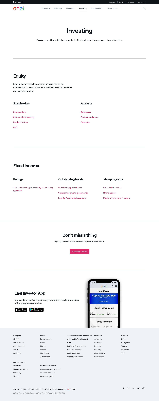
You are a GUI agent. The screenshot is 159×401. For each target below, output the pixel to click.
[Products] (25, 342)
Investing (83, 9)
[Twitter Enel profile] (128, 388)
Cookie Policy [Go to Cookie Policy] (47, 389)
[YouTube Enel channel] (138, 388)
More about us (19, 362)
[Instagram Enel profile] (143, 388)
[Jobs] (133, 353)
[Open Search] (144, 8)
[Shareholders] (20, 112)
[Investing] (106, 349)
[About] (25, 339)
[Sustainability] (106, 353)
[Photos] (52, 346)
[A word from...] (52, 357)
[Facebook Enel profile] (123, 388)
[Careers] (133, 339)
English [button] (71, 389)
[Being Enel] (133, 342)
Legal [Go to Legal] (24, 389)
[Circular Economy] (79, 349)
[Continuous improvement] (52, 369)
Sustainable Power (48, 366)
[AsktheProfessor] (52, 373)
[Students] (133, 349)
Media (121, 2)
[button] (18, 2)
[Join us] (25, 349)
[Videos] (52, 349)
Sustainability (96, 8)
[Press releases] (52, 339)
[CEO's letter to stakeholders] (79, 346)
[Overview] (106, 339)
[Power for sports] (52, 376)
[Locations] (25, 366)
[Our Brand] (52, 353)
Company (112, 2)
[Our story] (25, 373)
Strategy (58, 8)
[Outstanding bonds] (71, 187)
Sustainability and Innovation (79, 336)
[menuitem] (123, 388)
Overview (46, 8)
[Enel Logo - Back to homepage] (18, 8)
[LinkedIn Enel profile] (133, 388)
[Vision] (25, 376)
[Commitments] (25, 346)
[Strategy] (106, 342)
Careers (141, 2)
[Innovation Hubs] (79, 353)
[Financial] (106, 346)
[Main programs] (113, 187)
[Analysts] (87, 112)
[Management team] (25, 369)
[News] (52, 342)
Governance (112, 8)
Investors (131, 2)
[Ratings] (34, 189)
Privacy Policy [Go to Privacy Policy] (33, 389)
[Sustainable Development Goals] (79, 340)
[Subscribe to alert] (79, 255)
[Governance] (106, 357)
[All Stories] (25, 353)
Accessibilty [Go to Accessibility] (60, 389)
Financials (70, 8)
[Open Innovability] (79, 357)
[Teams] (133, 346)
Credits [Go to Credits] (16, 389)
